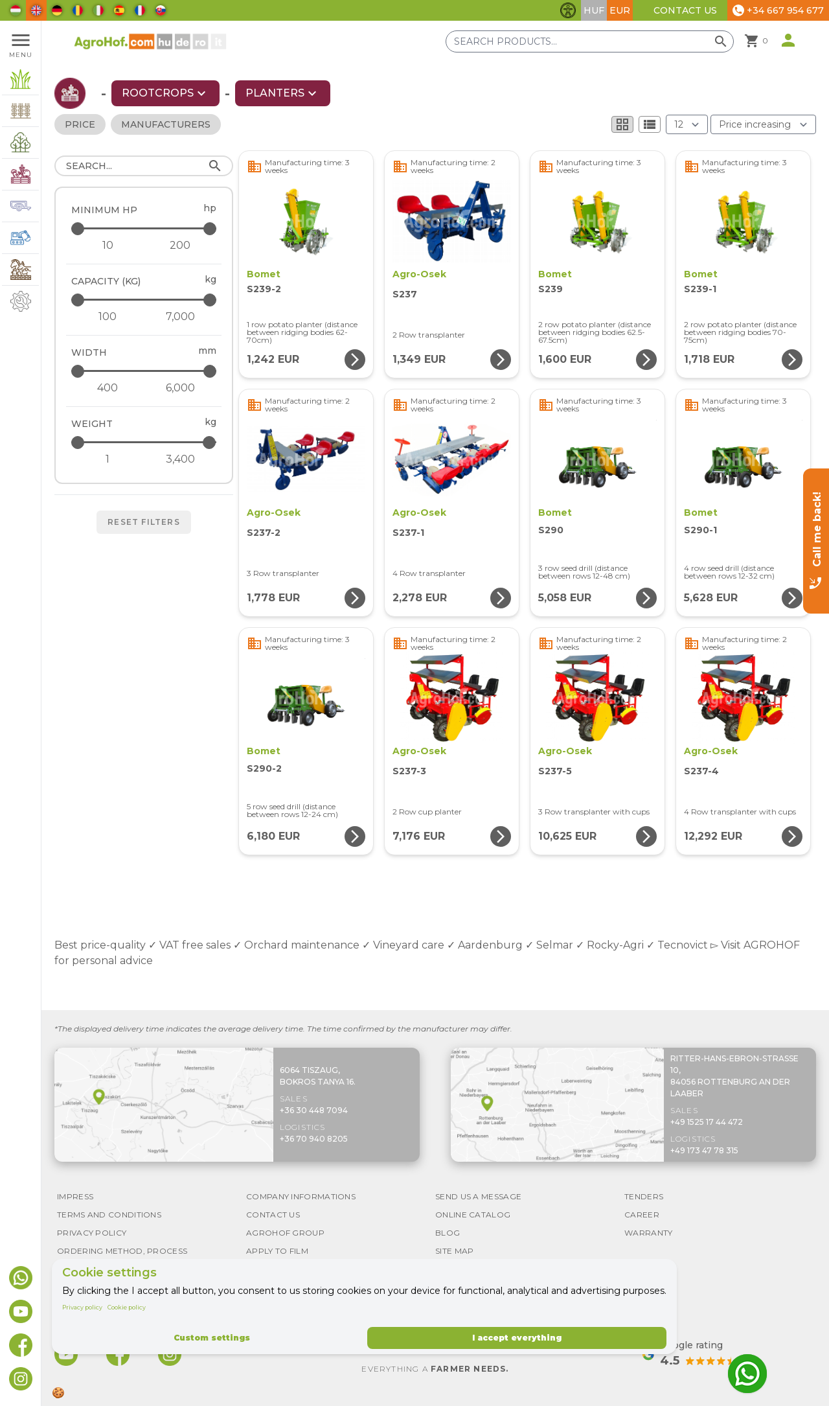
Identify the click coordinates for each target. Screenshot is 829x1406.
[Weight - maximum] (144, 442)
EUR (619, 10)
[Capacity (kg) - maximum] (144, 300)
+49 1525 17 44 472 (706, 1122)
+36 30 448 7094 (314, 1110)
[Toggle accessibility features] (568, 10)
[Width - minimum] (107, 388)
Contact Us (685, 10)
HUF (594, 10)
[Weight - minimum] (107, 459)
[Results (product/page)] (687, 124)
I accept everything (517, 1338)
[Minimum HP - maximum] (144, 228)
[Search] (143, 166)
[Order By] (763, 124)
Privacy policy (82, 1307)
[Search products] (590, 41)
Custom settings (212, 1338)
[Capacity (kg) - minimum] (107, 317)
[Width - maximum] (144, 371)
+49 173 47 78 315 (704, 1150)
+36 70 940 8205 (314, 1139)
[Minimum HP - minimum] (107, 245)
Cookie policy (127, 1307)
